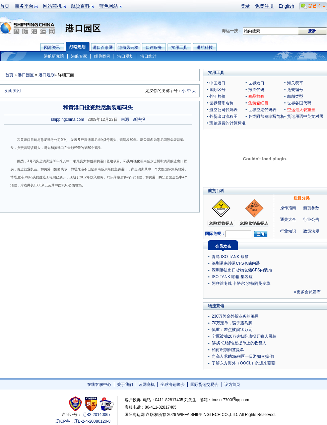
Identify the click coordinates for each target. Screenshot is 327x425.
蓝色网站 (108, 6)
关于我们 (125, 384)
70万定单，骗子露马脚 (232, 323)
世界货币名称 (221, 103)
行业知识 (288, 231)
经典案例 (102, 56)
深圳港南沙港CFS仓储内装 (236, 263)
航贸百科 (80, 6)
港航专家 (79, 56)
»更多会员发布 (307, 291)
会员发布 (223, 246)
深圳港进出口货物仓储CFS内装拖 (242, 270)
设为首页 (232, 384)
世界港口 (256, 83)
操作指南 (288, 207)
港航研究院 (54, 56)
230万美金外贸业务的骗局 (235, 316)
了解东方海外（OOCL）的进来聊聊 (243, 363)
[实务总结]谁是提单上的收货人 (239, 343)
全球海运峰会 (172, 384)
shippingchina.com (67, 119)
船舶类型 (295, 96)
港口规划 (125, 56)
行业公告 (311, 219)
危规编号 (295, 89)
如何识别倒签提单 (228, 349)
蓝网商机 (147, 384)
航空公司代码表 (223, 109)
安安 (106, 403)
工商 (76, 403)
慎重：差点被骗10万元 (232, 329)
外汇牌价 (217, 96)
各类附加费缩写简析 (266, 116)
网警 (91, 403)
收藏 (8, 90)
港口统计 (148, 56)
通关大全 (288, 219)
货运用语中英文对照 (305, 116)
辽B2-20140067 (96, 414)
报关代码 (256, 89)
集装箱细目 (258, 103)
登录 (245, 6)
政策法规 (311, 231)
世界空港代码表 (262, 109)
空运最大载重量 (301, 109)
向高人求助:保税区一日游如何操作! (243, 356)
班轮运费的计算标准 (227, 123)
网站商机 (52, 6)
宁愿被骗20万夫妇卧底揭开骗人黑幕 (244, 336)
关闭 (17, 90)
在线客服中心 (99, 384)
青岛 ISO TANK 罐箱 (230, 256)
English (286, 6)
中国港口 (217, 83)
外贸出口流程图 (223, 116)
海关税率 (295, 83)
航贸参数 (311, 207)
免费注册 (264, 6)
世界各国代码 (299, 103)
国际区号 (217, 89)
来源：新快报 (133, 119)
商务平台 (24, 6)
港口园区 (26, 75)
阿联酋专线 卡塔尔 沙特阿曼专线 (241, 283)
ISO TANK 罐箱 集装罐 (232, 276)
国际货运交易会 (204, 384)
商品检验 (256, 96)
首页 (4, 6)
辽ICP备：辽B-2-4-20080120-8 (83, 421)
